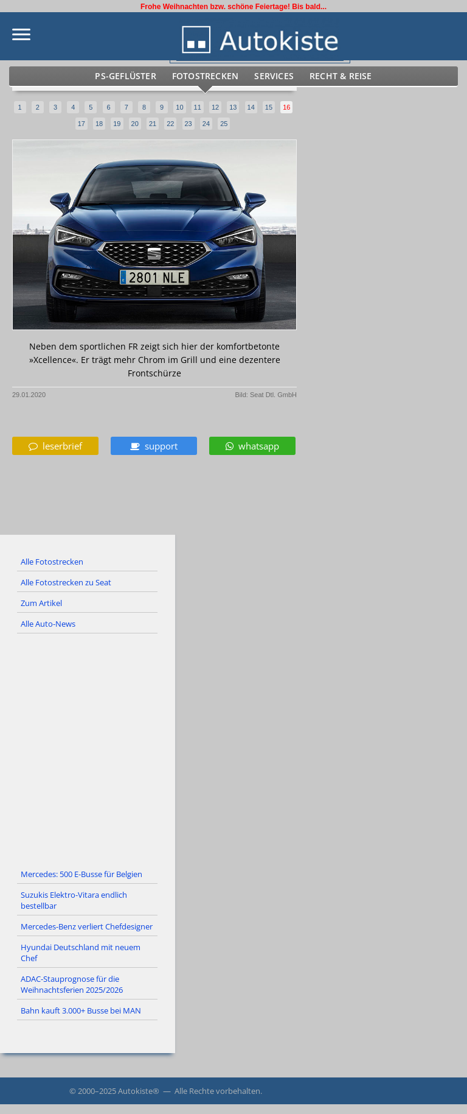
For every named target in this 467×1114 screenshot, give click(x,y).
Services (271, 76)
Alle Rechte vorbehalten (217, 1090)
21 (152, 123)
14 (251, 107)
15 (268, 107)
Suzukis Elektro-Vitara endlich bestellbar (74, 900)
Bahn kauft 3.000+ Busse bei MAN (81, 1010)
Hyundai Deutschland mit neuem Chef (80, 953)
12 (215, 107)
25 (223, 123)
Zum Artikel (41, 603)
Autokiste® (138, 1090)
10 (179, 107)
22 (170, 123)
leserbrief (55, 446)
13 (233, 107)
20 (135, 123)
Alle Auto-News (48, 623)
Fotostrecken (207, 76)
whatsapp (252, 446)
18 (99, 123)
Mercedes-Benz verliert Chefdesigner (87, 926)
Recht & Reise (333, 76)
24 (206, 123)
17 (81, 123)
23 (188, 123)
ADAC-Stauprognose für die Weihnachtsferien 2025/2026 (72, 984)
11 (197, 107)
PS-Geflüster (134, 76)
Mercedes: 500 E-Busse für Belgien (81, 874)
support (154, 446)
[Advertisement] (233, 749)
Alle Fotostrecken (52, 561)
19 (116, 123)
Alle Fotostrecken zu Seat (66, 582)
